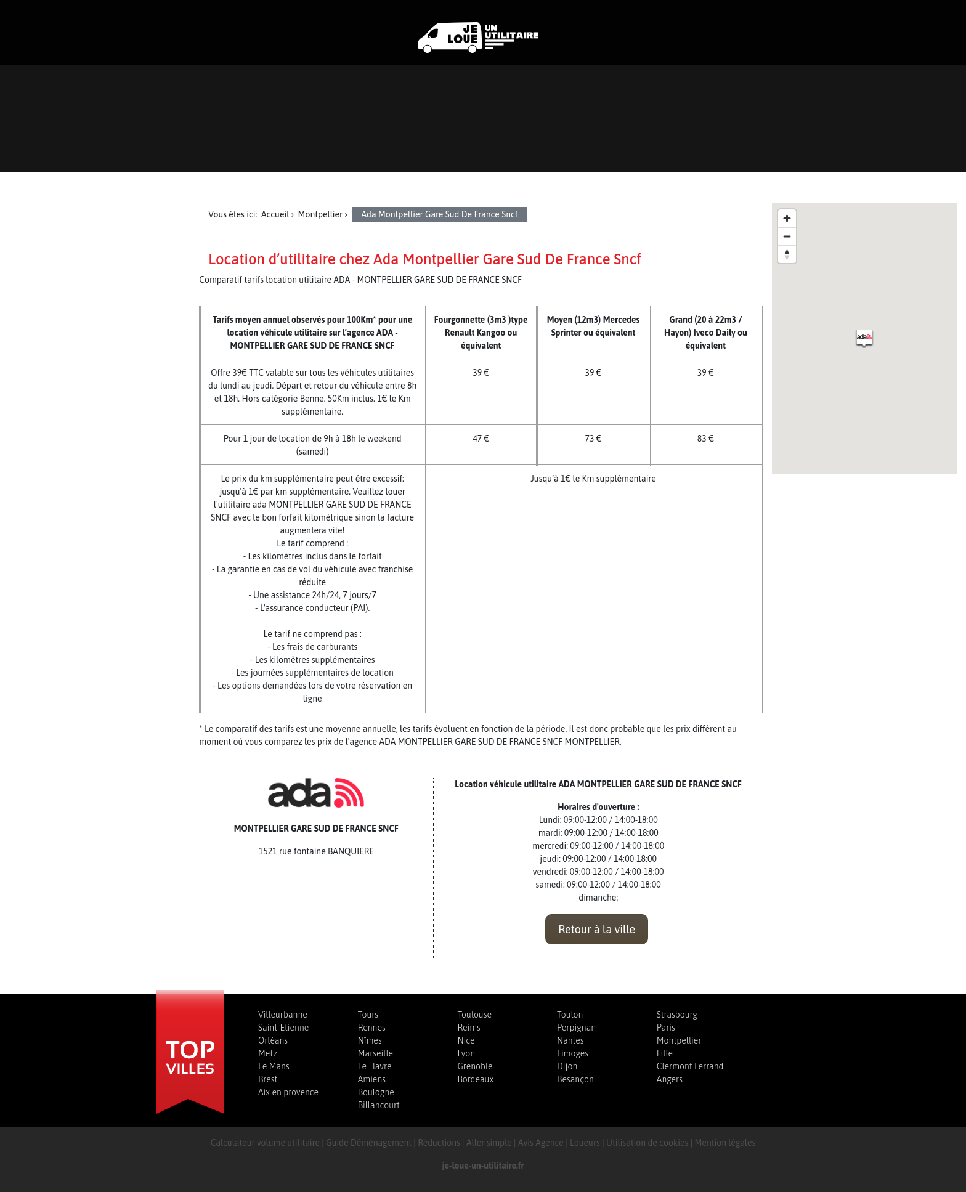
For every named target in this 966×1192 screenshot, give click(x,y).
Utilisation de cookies (647, 1143)
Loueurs (585, 1143)
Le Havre (375, 1066)
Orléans (273, 1040)
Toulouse (474, 1015)
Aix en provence (288, 1092)
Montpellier (679, 1040)
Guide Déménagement (369, 1143)
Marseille (375, 1053)
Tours (368, 1015)
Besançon (575, 1079)
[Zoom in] (787, 218)
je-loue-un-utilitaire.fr (483, 1165)
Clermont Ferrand (690, 1066)
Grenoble (474, 1066)
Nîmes (370, 1040)
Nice (465, 1040)
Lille (665, 1053)
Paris (666, 1027)
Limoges (572, 1053)
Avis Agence (541, 1143)
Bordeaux (475, 1079)
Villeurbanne (282, 1015)
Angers (670, 1079)
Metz (267, 1053)
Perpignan (576, 1027)
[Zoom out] (787, 236)
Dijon (567, 1066)
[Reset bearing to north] (787, 254)
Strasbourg (677, 1015)
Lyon (466, 1053)
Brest (267, 1079)
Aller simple (489, 1143)
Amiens (372, 1079)
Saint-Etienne (283, 1027)
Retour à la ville (596, 929)
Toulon (570, 1015)
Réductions (439, 1143)
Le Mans (274, 1066)
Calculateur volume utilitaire (265, 1143)
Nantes (570, 1040)
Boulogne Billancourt (379, 1098)
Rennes (372, 1027)
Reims (468, 1027)
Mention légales (725, 1143)
